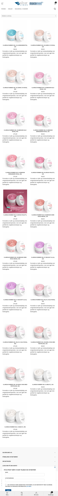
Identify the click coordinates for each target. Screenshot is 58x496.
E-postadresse (24, 480)
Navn (24, 474)
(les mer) (28, 486)
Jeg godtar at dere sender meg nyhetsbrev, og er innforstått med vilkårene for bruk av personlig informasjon (28, 485)
